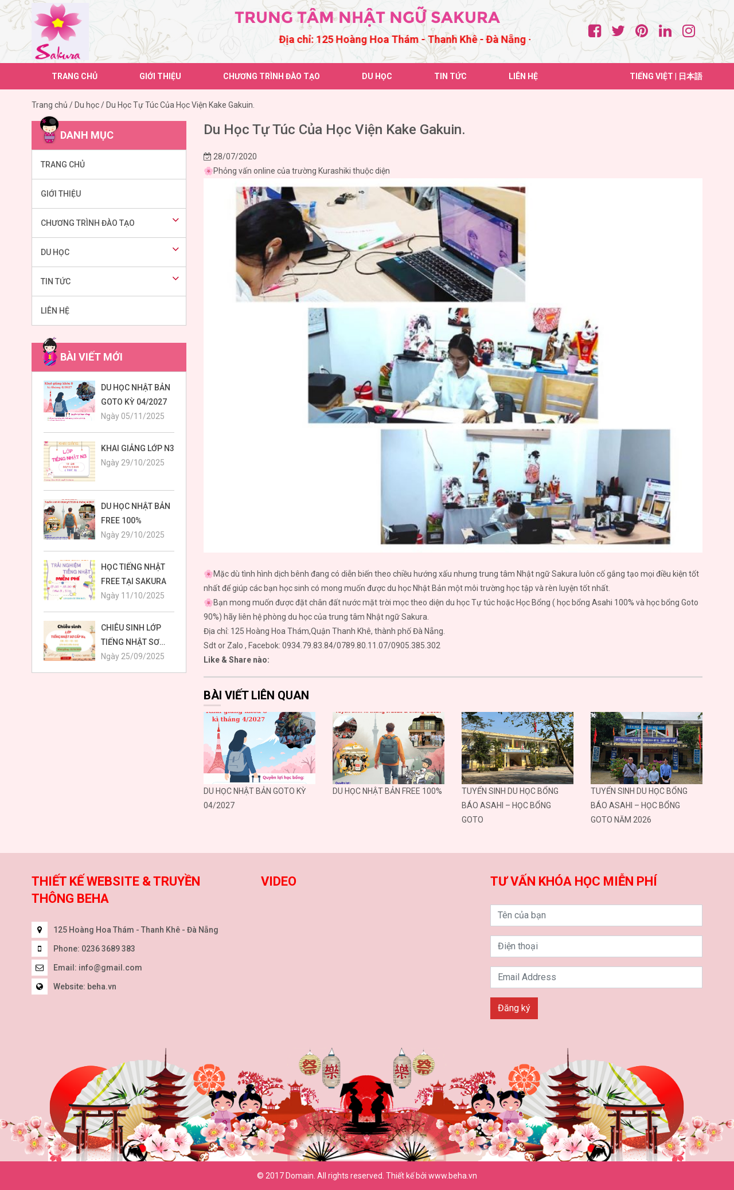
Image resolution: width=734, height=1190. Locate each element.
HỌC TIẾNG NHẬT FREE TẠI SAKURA (133, 574)
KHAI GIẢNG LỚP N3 (137, 448)
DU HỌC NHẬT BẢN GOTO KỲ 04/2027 (135, 394)
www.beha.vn (452, 1175)
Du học (377, 76)
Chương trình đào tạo (271, 76)
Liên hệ (523, 76)
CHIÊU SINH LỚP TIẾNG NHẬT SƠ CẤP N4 (131, 636)
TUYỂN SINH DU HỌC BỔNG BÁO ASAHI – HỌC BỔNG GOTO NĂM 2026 (639, 805)
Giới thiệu (160, 76)
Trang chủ (74, 76)
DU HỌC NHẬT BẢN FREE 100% (387, 791)
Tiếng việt (651, 76)
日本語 (690, 76)
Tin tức (450, 76)
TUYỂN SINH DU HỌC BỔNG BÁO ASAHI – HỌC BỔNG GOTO (510, 805)
